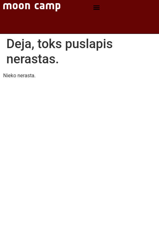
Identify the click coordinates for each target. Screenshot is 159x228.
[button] (96, 7)
